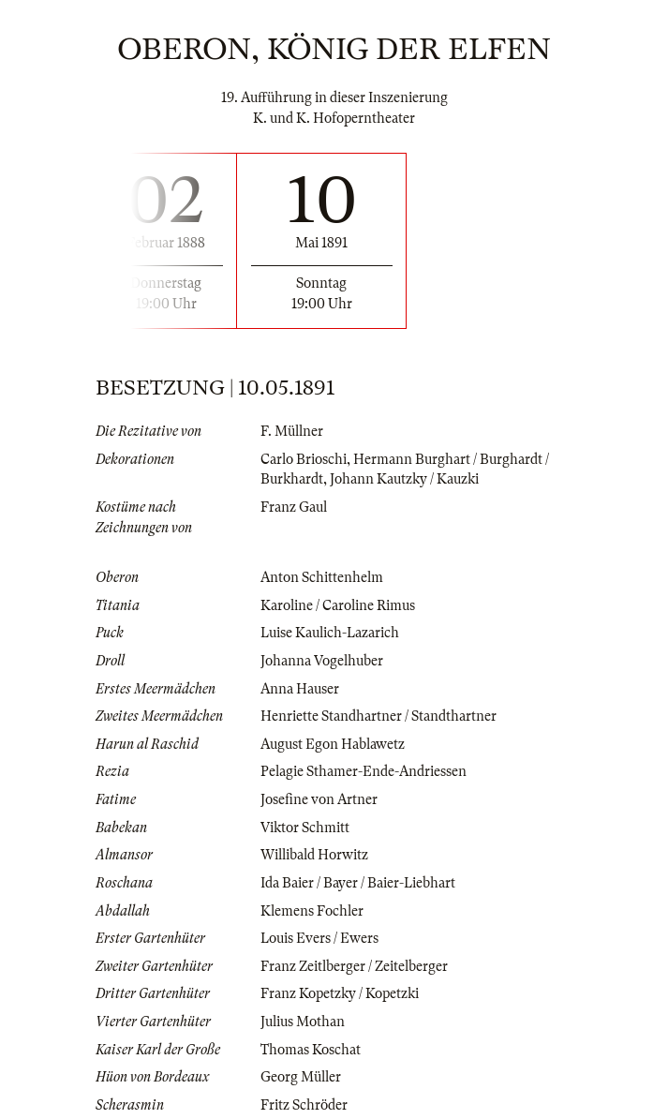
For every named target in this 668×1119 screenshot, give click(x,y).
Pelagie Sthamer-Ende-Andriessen (363, 771)
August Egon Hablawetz (332, 744)
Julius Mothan (302, 1021)
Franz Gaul (293, 507)
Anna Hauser (299, 688)
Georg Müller (300, 1076)
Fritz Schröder (304, 1104)
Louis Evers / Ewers (319, 938)
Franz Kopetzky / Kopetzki (339, 993)
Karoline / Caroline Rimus (337, 605)
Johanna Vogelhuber (321, 660)
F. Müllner (291, 431)
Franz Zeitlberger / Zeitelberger (354, 966)
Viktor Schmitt (304, 827)
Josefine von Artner (319, 799)
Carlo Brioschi (303, 459)
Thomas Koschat (310, 1049)
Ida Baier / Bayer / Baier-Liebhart (357, 882)
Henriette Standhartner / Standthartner (378, 716)
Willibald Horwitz (314, 854)
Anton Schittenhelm (321, 577)
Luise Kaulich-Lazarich (329, 632)
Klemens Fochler (312, 910)
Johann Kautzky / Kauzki (404, 478)
